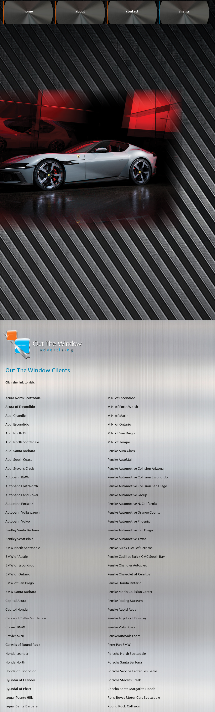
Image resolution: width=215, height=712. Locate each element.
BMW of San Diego (19, 582)
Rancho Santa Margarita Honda (132, 688)
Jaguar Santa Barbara (21, 705)
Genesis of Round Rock (22, 644)
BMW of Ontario (17, 573)
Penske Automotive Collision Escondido (138, 476)
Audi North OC (16, 432)
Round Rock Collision (124, 705)
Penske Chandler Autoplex (127, 565)
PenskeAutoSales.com (124, 635)
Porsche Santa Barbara (125, 662)
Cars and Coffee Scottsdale (25, 617)
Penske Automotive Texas (127, 538)
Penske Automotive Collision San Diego (137, 485)
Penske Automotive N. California (132, 503)
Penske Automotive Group (127, 494)
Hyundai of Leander (20, 679)
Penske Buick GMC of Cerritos (130, 547)
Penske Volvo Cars (121, 626)
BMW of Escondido (20, 565)
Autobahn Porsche (19, 503)
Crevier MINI (14, 635)
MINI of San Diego (121, 432)
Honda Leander (16, 653)
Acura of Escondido (20, 406)
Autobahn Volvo (17, 521)
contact (132, 10)
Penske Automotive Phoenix (129, 521)
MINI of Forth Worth (123, 406)
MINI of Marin (118, 415)
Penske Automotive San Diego (130, 529)
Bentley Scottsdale (19, 538)
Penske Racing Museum (125, 600)
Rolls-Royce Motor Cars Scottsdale (134, 697)
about (80, 10)
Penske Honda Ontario (125, 582)
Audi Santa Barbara (20, 450)
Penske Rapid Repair (123, 609)
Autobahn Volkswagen (22, 512)
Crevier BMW (15, 626)
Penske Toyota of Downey (127, 617)
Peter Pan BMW (119, 644)
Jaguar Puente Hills (19, 697)
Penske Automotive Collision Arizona (136, 468)
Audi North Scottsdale (22, 441)
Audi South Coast (18, 459)
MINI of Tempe (119, 441)
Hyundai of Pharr (18, 688)
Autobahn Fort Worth (21, 485)
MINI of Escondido (121, 397)
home (28, 10)
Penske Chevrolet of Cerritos (129, 573)
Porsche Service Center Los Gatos (132, 670)
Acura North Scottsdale (23, 397)
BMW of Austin (16, 556)
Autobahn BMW (17, 476)
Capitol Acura (15, 600)
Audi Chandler (16, 415)
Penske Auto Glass (121, 450)
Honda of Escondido (21, 670)
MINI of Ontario (119, 424)
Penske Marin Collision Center (130, 591)
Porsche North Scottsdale (127, 653)
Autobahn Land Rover (21, 494)
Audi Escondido (17, 424)
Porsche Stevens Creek (124, 679)
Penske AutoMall (120, 459)
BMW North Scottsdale (22, 547)
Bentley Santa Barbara (22, 529)
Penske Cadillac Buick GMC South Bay (136, 556)
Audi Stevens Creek (19, 468)
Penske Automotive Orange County (134, 512)
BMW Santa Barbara (20, 591)
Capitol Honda (16, 609)
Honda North (15, 662)
